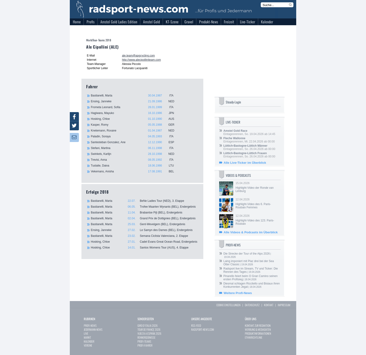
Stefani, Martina (135, 148)
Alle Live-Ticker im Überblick (245, 162)
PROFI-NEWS (90, 325)
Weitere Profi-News (238, 293)
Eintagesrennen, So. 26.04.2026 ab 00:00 (249, 147)
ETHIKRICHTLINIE (253, 337)
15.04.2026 (258, 187)
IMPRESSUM (284, 305)
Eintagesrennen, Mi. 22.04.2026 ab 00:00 (249, 140)
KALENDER (89, 341)
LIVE (86, 333)
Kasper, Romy (135, 124)
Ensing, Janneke (135, 101)
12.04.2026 (258, 203)
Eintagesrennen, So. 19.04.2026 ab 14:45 (249, 132)
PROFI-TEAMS (144, 341)
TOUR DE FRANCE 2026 (148, 329)
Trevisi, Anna (135, 159)
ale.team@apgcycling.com (138, 55)
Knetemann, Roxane (135, 130)
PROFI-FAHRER (144, 345)
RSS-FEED (196, 325)
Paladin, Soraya (135, 136)
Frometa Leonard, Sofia (135, 107)
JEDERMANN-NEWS (93, 329)
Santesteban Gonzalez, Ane (135, 142)
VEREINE (88, 345)
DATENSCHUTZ (252, 305)
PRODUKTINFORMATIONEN (258, 333)
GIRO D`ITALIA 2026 (147, 325)
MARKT (87, 337)
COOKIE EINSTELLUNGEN (228, 305)
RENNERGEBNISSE (146, 337)
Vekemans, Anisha (135, 171)
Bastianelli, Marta (135, 95)
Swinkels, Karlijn (135, 154)
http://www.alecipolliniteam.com (141, 59)
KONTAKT (268, 305)
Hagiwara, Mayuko (135, 113)
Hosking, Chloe (135, 119)
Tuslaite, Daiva (135, 165)
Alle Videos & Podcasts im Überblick (251, 232)
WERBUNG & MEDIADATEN (258, 329)
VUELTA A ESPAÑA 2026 (149, 333)
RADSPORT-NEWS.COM (202, 329)
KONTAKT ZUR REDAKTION (258, 325)
